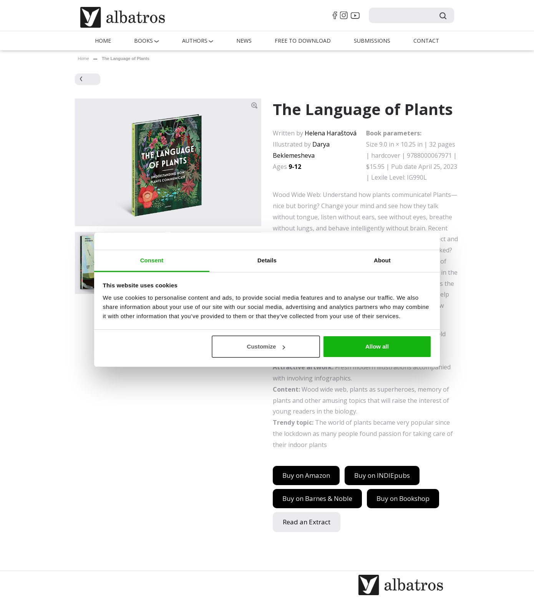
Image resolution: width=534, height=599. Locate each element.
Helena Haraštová (331, 133)
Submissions (372, 40)
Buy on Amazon (306, 475)
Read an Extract (306, 521)
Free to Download (303, 40)
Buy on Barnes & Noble (317, 498)
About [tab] (382, 260)
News (244, 40)
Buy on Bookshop (403, 498)
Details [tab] (267, 260)
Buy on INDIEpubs (382, 475)
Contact (426, 40)
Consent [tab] (152, 260)
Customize (266, 346)
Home (103, 40)
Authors (194, 40)
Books (143, 40)
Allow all (377, 346)
